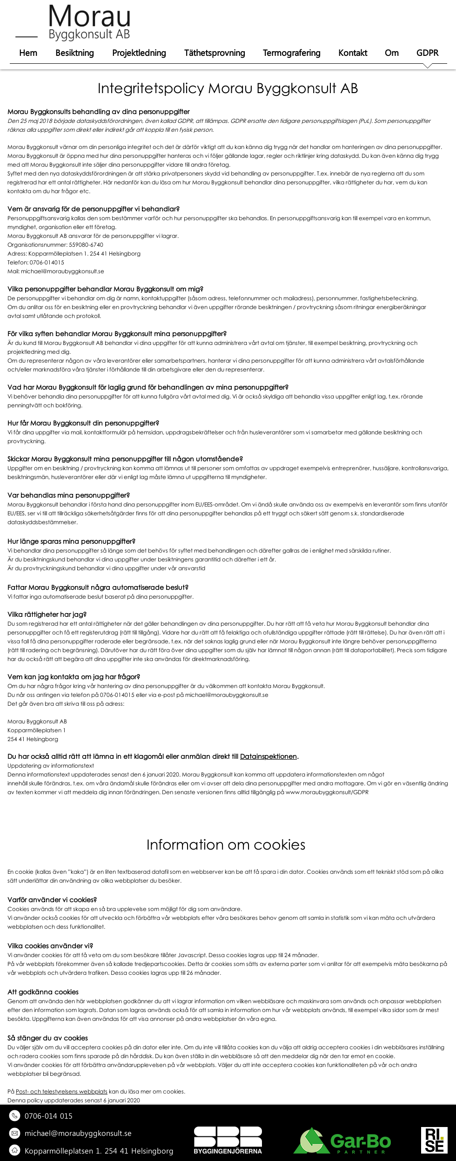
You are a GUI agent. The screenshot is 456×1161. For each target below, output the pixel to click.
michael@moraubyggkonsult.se (62, 271)
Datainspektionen (268, 756)
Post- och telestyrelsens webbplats (61, 1091)
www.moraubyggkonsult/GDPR (327, 792)
